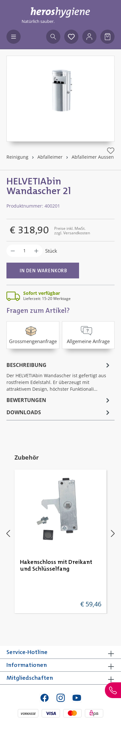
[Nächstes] (113, 533)
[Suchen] (53, 37)
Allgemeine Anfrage (88, 334)
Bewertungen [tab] (58, 400)
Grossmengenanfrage (33, 334)
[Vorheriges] (8, 533)
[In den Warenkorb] (42, 270)
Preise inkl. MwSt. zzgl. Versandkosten (72, 231)
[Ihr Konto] (89, 37)
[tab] (58, 376)
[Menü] (13, 37)
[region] (60, 99)
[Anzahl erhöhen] (36, 251)
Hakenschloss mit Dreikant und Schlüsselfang (56, 566)
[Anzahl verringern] (12, 251)
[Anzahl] (24, 251)
